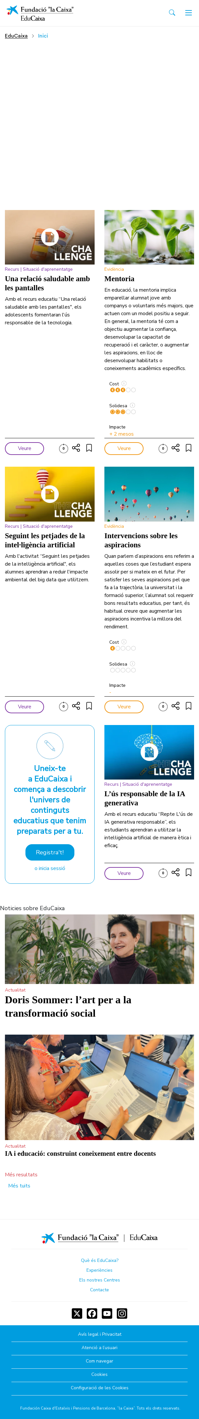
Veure (24, 448)
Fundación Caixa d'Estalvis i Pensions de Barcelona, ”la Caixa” (77, 1408)
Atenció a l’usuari (99, 1348)
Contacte (99, 1290)
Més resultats (21, 1174)
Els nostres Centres (99, 1280)
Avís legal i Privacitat (99, 1334)
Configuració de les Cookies (100, 1388)
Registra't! (50, 852)
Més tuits (19, 1185)
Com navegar (99, 1361)
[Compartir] (76, 448)
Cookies (99, 1375)
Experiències (99, 1270)
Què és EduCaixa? (99, 1260)
